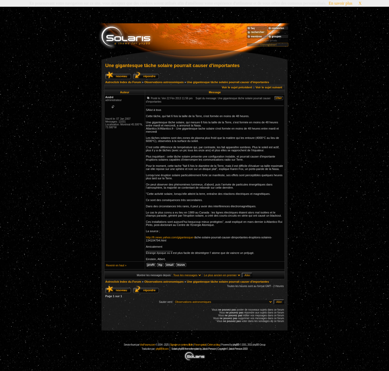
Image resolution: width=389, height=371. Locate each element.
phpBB (236, 344)
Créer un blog (213, 344)
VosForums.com (147, 344)
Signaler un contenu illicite (181, 344)
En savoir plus (341, 3)
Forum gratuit (200, 344)
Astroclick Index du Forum (123, 82)
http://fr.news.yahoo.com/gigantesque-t (170, 237)
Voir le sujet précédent (237, 87)
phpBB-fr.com (162, 348)
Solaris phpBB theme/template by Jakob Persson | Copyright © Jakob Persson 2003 (209, 348)
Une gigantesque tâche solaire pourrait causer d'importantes (172, 65)
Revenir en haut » (116, 265)
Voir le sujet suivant (269, 87)
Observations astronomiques (164, 82)
